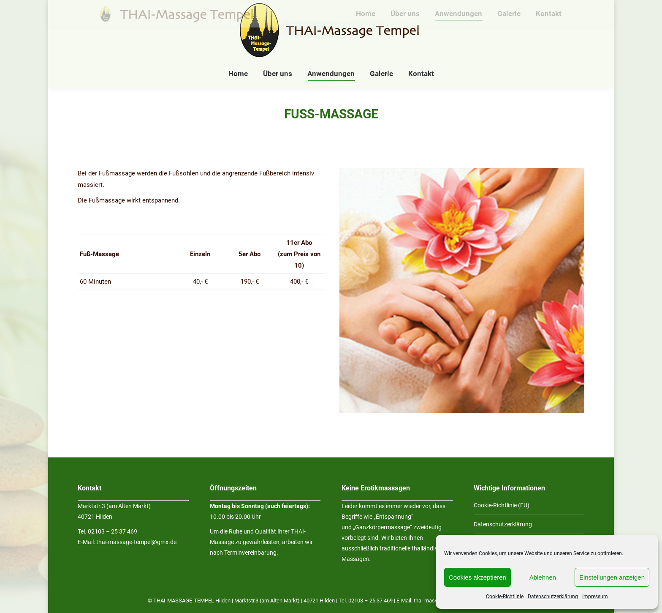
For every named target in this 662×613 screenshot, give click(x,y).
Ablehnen (542, 577)
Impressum (595, 596)
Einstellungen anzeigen (612, 577)
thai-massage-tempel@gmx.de (136, 542)
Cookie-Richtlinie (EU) (501, 505)
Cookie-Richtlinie (505, 596)
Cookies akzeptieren (477, 577)
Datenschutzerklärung (553, 596)
